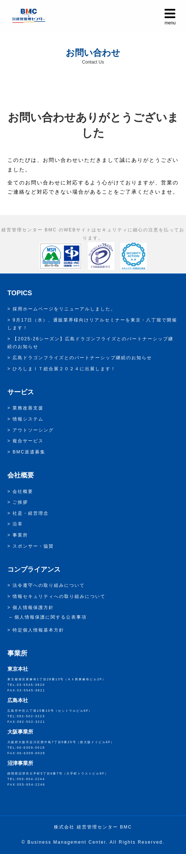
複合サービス (28, 440)
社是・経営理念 (31, 513)
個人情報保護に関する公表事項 (50, 617)
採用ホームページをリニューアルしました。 (64, 309)
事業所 (20, 535)
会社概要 (23, 491)
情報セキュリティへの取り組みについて (59, 596)
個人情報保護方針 (33, 607)
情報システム (28, 419)
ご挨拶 (20, 502)
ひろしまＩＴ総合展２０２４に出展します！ (64, 368)
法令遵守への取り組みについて (49, 585)
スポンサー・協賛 (33, 546)
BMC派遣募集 (29, 452)
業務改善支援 (28, 408)
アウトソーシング (33, 430)
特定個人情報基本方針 (38, 630)
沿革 (18, 524)
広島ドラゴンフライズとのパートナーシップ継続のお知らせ (82, 357)
